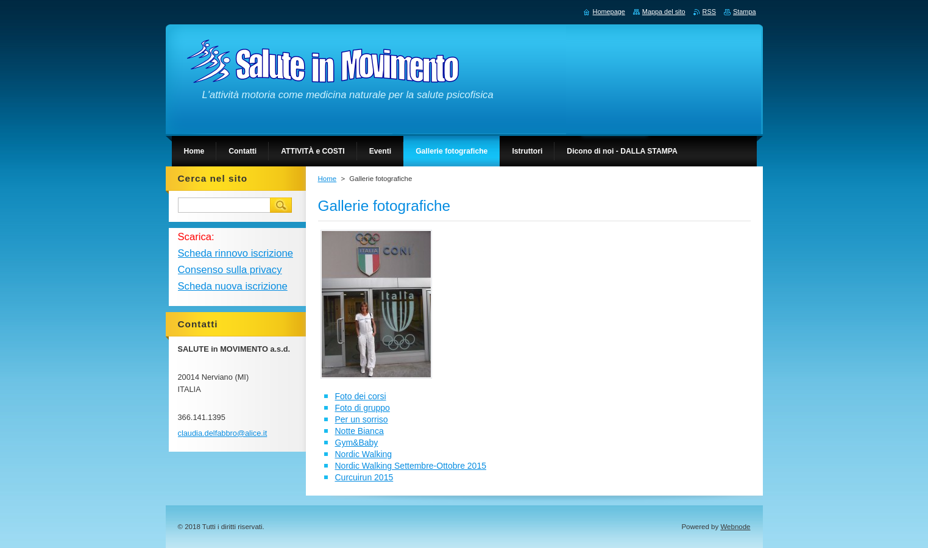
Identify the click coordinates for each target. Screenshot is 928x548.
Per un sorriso (361, 419)
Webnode (735, 526)
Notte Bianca (359, 431)
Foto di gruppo (362, 408)
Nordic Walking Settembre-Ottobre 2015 (410, 466)
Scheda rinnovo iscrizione (235, 253)
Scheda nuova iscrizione (233, 286)
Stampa (744, 11)
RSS (709, 11)
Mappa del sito (663, 11)
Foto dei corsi (360, 396)
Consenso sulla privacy (230, 270)
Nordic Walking (363, 454)
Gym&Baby (356, 442)
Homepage (609, 11)
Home (327, 178)
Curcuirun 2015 (364, 477)
